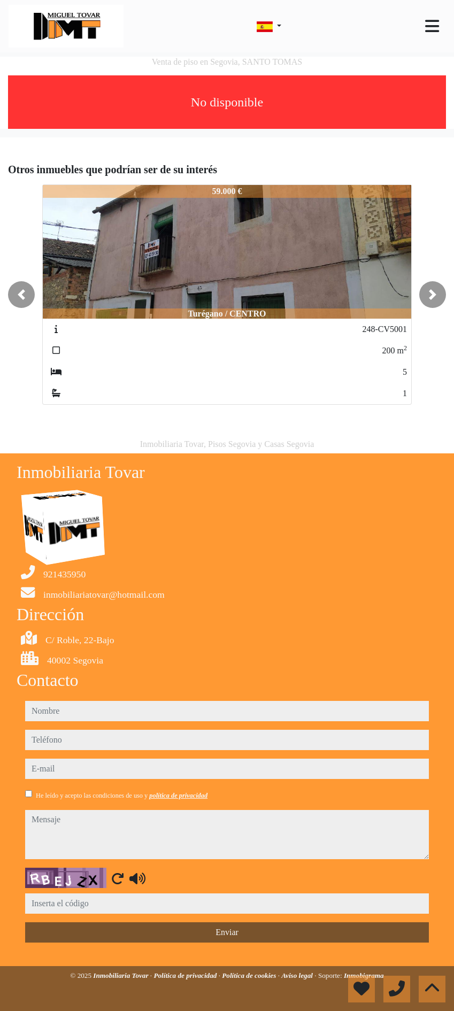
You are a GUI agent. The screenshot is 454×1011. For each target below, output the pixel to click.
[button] (21, 294)
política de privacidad (178, 795)
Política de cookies (250, 975)
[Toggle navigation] (432, 26)
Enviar (227, 932)
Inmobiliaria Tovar (121, 975)
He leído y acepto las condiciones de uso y (121, 795)
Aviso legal (297, 975)
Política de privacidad (185, 975)
